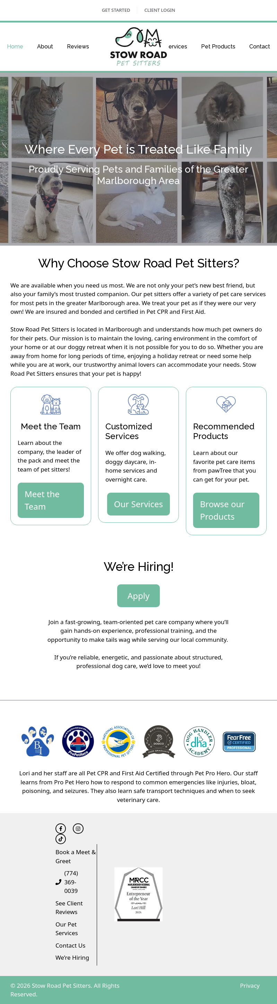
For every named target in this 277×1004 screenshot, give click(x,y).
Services (176, 46)
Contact (259, 46)
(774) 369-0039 (71, 882)
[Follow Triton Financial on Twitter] (60, 839)
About (45, 46)
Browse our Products (222, 510)
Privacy (250, 985)
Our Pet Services (66, 928)
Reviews (78, 46)
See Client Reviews (69, 907)
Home (15, 46)
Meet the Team (42, 500)
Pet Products (218, 46)
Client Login (159, 10)
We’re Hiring (72, 957)
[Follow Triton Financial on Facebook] (60, 828)
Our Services (138, 504)
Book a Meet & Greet (75, 856)
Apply (138, 595)
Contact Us (70, 945)
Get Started (116, 10)
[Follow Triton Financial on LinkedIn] (78, 828)
